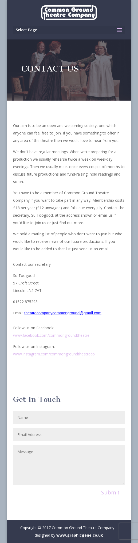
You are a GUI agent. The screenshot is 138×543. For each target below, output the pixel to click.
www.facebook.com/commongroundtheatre (51, 335)
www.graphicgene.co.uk (79, 535)
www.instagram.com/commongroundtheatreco (54, 353)
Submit (110, 492)
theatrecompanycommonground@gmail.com (62, 313)
